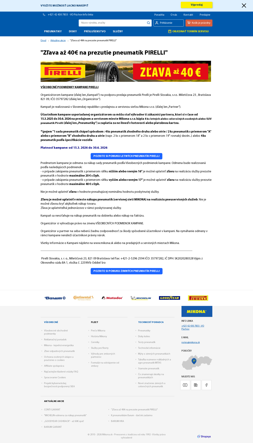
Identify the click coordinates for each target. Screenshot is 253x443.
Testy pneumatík (146, 342)
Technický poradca (151, 322)
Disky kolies (144, 336)
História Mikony (99, 336)
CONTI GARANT (52, 409)
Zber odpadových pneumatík (59, 351)
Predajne (205, 15)
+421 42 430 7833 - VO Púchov (65, 15)
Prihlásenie (166, 23)
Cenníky (95, 342)
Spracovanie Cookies (55, 377)
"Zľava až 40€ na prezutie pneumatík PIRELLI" (134, 409)
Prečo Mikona (98, 330)
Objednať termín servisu (188, 31)
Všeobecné (51, 322)
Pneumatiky (144, 330)
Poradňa (159, 15)
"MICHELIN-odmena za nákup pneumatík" (65, 415)
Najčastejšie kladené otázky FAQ (61, 372)
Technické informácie (149, 348)
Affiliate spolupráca (54, 366)
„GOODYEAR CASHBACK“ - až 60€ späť (64, 421)
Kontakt (188, 15)
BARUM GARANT (53, 427)
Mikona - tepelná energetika (59, 345)
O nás (174, 15)
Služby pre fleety (100, 348)
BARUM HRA (117, 421)
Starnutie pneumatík (148, 368)
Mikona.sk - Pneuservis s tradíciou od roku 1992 (59, 23)
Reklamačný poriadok (55, 339)
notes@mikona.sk (190, 342)
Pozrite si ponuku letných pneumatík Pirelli (126, 156)
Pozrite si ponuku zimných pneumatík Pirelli (126, 271)
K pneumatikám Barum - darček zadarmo (132, 415)
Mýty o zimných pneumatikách (154, 354)
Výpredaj (197, 5)
